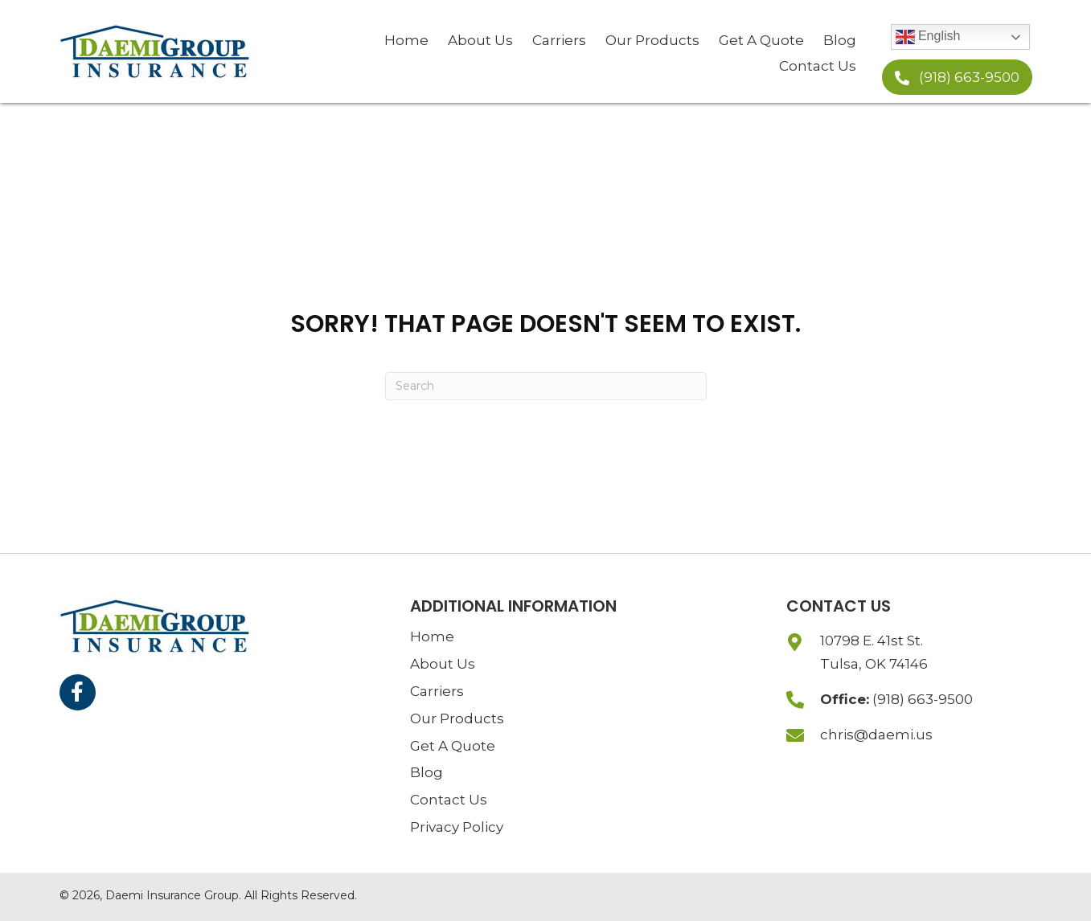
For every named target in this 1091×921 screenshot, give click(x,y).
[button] (957, 77)
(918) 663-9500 (922, 699)
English (928, 37)
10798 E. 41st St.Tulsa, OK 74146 (874, 652)
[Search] (546, 386)
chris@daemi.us (876, 735)
